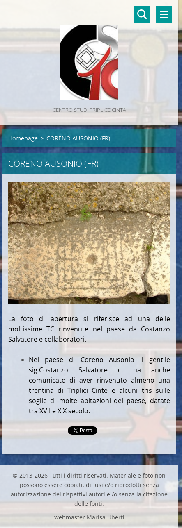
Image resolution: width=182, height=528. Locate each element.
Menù (164, 14)
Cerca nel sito (142, 14)
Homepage (23, 138)
